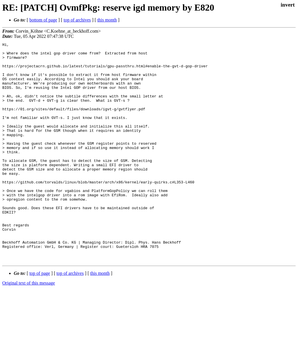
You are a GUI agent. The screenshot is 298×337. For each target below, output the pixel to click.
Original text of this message (28, 326)
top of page (39, 317)
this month (107, 19)
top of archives (77, 19)
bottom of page (43, 19)
